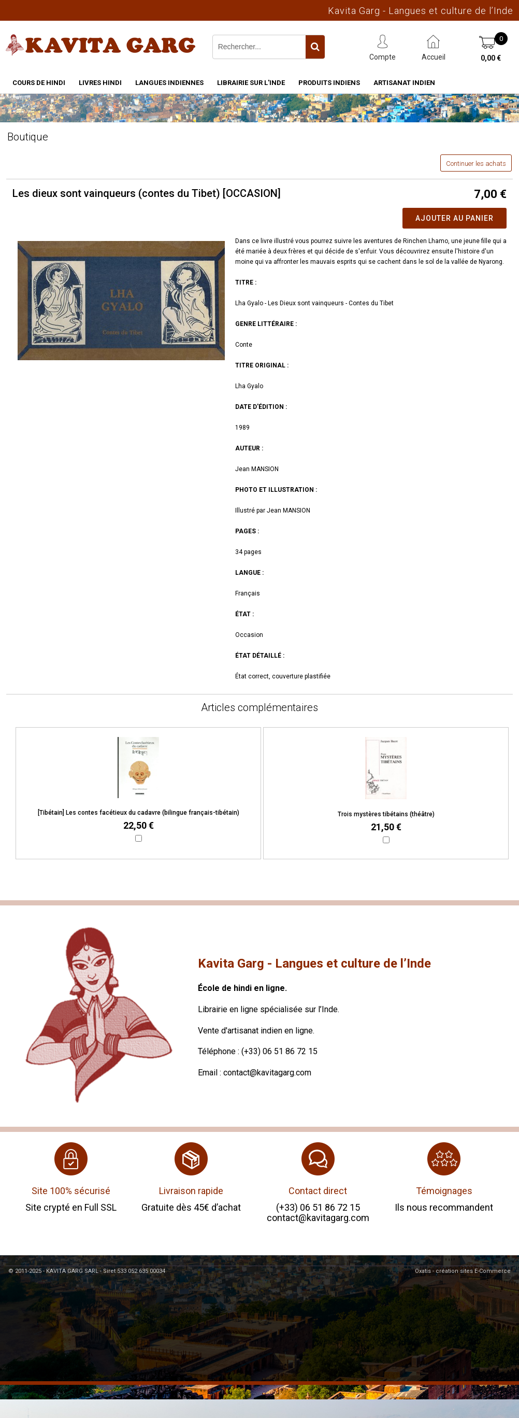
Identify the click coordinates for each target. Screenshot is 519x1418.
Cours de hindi (38, 83)
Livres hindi (100, 83)
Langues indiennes (169, 83)
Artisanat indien (404, 83)
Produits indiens (329, 83)
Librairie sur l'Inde (251, 83)
